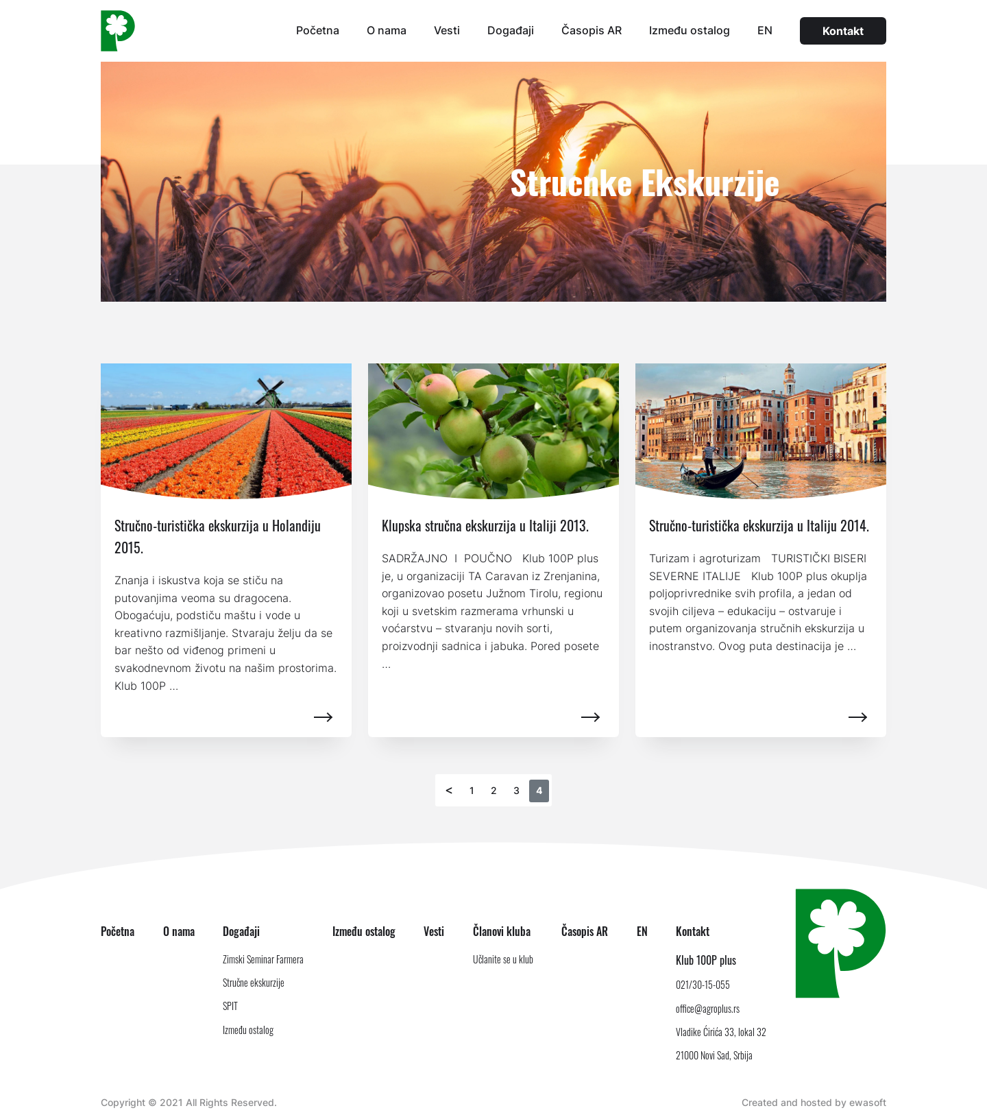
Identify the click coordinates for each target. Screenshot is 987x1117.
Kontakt (843, 31)
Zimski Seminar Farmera (263, 959)
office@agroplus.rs (708, 1008)
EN (764, 30)
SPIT (230, 1005)
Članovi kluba (502, 931)
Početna (317, 30)
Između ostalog (689, 30)
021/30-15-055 (703, 984)
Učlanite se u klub (503, 959)
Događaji (510, 30)
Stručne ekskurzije (253, 982)
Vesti (447, 30)
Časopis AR (591, 30)
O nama (386, 30)
